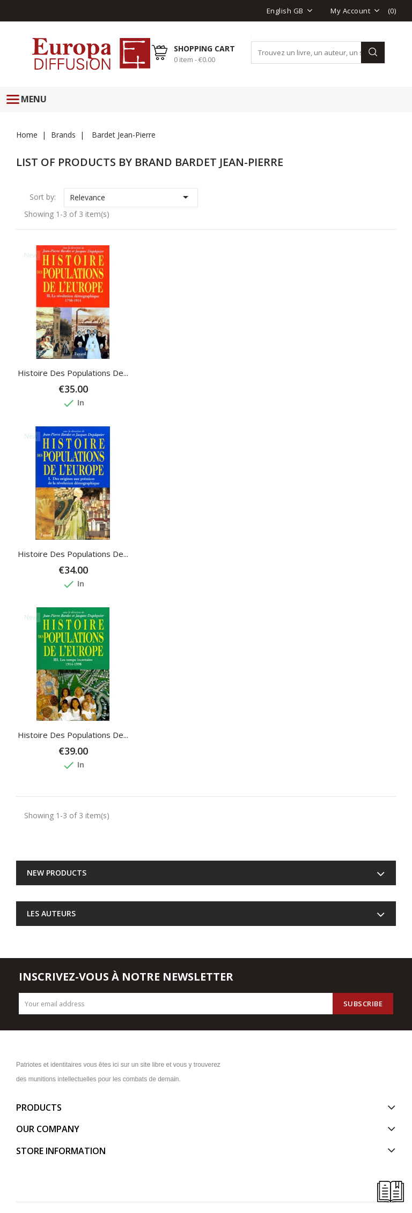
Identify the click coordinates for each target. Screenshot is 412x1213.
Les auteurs (51, 913)
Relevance (131, 197)
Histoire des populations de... (73, 372)
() (392, 11)
